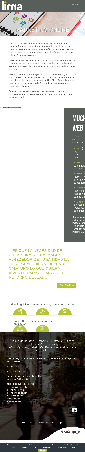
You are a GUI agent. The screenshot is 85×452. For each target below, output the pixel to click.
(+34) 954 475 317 (17, 366)
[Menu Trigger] (76, 5)
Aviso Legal (57, 423)
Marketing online (42, 321)
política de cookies (70, 447)
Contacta (66, 285)
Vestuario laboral (65, 304)
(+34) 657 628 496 (17, 371)
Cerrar (42, 450)
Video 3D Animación (20, 322)
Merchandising (42, 304)
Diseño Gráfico (20, 304)
